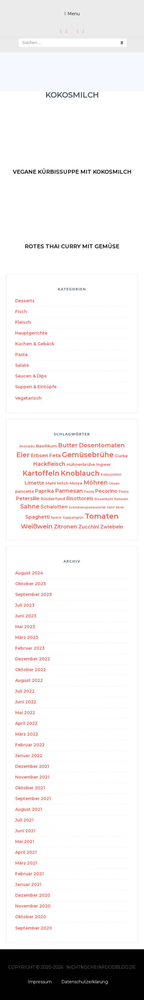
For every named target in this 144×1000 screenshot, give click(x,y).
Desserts (25, 300)
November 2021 (32, 777)
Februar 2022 (30, 745)
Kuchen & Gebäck (34, 343)
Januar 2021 (28, 884)
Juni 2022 (25, 702)
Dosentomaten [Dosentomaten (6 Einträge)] (102, 445)
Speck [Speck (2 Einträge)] (56, 518)
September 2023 (33, 594)
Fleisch (23, 322)
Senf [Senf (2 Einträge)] (111, 507)
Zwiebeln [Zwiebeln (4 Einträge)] (111, 527)
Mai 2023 (25, 626)
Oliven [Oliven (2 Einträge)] (114, 484)
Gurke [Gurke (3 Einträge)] (121, 455)
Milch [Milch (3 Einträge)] (62, 483)
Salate (22, 365)
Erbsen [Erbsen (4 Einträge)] (39, 455)
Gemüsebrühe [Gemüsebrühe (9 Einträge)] (88, 455)
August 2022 (29, 680)
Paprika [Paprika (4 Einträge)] (44, 491)
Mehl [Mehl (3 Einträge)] (51, 483)
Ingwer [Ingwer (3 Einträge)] (103, 464)
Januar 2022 (28, 755)
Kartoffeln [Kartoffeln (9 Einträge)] (41, 473)
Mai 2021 (24, 841)
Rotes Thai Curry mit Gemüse (72, 246)
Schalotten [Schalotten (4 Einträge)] (54, 507)
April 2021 (26, 852)
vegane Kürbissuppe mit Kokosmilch (72, 172)
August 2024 (29, 573)
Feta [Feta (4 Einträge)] (55, 455)
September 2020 (33, 928)
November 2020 (33, 906)
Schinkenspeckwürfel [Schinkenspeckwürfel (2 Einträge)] (87, 507)
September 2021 (33, 798)
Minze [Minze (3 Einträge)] (76, 483)
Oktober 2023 (30, 583)
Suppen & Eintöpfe (36, 386)
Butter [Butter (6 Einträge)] (68, 445)
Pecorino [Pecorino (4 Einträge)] (106, 491)
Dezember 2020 (32, 895)
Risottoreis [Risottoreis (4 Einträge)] (79, 498)
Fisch (21, 311)
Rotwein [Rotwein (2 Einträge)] (121, 499)
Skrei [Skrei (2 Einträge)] (120, 507)
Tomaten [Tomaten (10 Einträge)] (102, 516)
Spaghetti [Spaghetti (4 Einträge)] (37, 517)
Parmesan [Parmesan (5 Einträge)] (69, 491)
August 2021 (28, 809)
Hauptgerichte (31, 333)
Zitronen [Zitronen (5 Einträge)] (65, 526)
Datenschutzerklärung (84, 981)
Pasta (21, 354)
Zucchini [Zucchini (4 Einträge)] (89, 527)
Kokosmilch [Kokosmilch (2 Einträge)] (111, 475)
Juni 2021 (25, 830)
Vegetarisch (28, 398)
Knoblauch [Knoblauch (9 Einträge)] (80, 473)
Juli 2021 (24, 820)
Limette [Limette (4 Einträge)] (34, 483)
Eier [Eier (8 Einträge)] (23, 455)
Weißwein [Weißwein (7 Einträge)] (37, 526)
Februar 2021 (29, 873)
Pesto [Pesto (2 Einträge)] (124, 492)
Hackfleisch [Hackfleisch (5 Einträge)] (49, 464)
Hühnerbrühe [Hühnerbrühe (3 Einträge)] (81, 464)
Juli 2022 (25, 691)
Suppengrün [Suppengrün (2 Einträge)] (73, 518)
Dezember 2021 (32, 766)
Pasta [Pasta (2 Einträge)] (89, 492)
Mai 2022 (25, 712)
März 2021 (26, 863)
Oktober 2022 (30, 669)
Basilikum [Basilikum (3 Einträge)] (46, 445)
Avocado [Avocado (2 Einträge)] (27, 446)
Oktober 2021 (30, 788)
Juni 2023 (25, 616)
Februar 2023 (30, 648)
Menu (74, 13)
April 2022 (26, 723)
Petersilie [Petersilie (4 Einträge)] (28, 498)
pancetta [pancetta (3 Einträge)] (24, 491)
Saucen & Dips (31, 376)
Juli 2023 (25, 605)
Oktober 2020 (30, 916)
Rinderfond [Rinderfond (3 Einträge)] (53, 498)
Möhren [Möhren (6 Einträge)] (96, 482)
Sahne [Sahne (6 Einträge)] (29, 506)
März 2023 (26, 637)
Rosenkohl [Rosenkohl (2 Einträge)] (104, 499)
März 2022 (26, 734)
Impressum (40, 981)
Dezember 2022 (32, 659)
